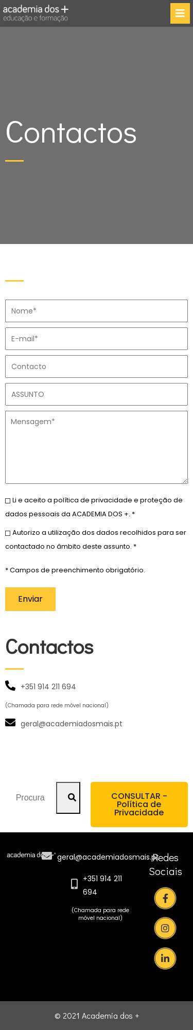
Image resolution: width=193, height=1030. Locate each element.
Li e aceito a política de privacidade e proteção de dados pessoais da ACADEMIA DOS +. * (94, 506)
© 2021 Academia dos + (97, 1015)
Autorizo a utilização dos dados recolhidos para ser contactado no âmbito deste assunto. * (95, 539)
